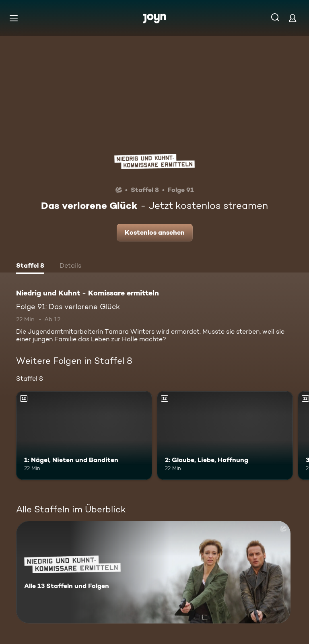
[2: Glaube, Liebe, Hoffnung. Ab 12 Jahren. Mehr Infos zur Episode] (225, 435)
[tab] (30, 266)
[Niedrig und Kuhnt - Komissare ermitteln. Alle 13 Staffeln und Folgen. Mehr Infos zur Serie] (153, 572)
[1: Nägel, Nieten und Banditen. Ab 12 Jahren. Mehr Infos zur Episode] (84, 435)
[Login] (292, 18)
